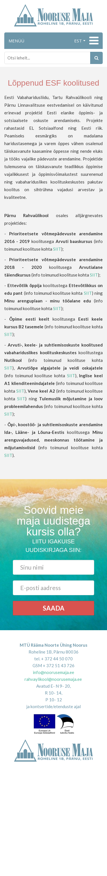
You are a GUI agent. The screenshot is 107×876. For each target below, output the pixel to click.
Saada (53, 608)
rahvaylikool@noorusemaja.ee (53, 679)
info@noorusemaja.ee (53, 672)
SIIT (57, 249)
